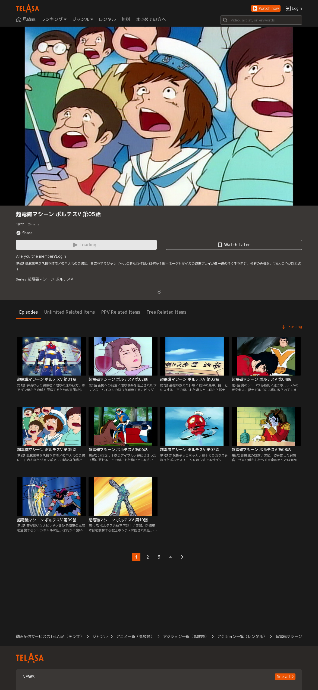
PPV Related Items (120, 312)
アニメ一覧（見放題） (135, 636)
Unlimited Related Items (69, 312)
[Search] (261, 20)
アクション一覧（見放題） (186, 636)
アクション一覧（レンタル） (242, 636)
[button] (266, 8)
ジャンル (100, 636)
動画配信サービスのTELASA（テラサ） (50, 636)
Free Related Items (166, 312)
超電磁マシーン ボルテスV (50, 279)
